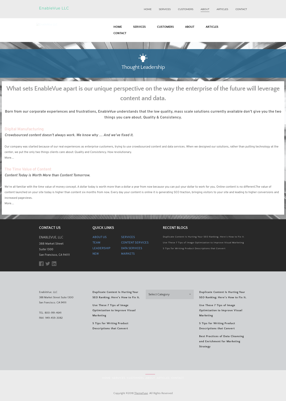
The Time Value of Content (28, 169)
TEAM (96, 243)
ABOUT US (99, 237)
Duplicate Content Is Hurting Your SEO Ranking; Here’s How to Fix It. (204, 236)
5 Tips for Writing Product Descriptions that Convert (194, 248)
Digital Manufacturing (24, 129)
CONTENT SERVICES (135, 243)
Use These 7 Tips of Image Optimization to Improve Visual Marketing (203, 242)
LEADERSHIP (101, 248)
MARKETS (128, 254)
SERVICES (128, 237)
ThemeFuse (141, 393)
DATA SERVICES (131, 248)
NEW (95, 254)
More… (10, 158)
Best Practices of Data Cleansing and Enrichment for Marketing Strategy (221, 341)
